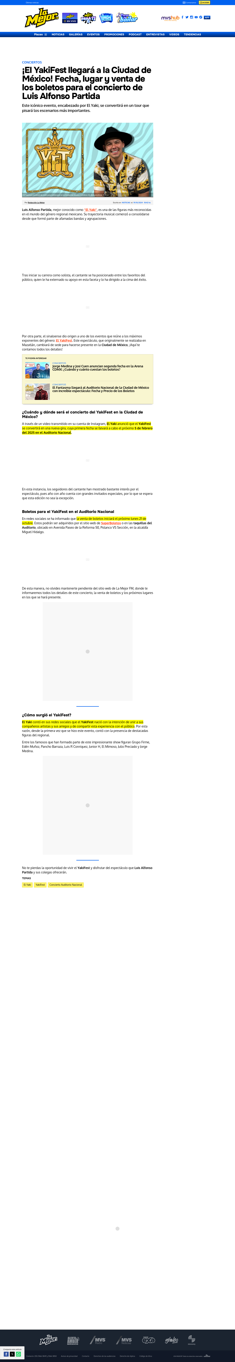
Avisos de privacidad (69, 1356)
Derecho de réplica (127, 1356)
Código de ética (145, 1356)
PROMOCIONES (114, 34)
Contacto (85, 1356)
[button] (6, 1354)
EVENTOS (93, 34)
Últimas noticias (32, 2)
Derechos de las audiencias (105, 1356)
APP (207, 17)
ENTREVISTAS (155, 34)
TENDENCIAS (192, 34)
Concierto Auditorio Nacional (65, 884)
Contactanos (189, 2)
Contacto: (41, 1356)
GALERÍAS (76, 34)
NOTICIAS (58, 34)
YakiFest (40, 884)
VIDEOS (174, 34)
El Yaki (27, 884)
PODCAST (135, 34)
